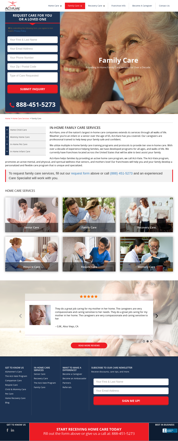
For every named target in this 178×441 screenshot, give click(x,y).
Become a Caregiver (72, 374)
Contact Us (164, 6)
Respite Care (11, 385)
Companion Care (13, 380)
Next (157, 316)
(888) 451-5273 (121, 173)
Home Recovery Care (15, 398)
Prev (21, 316)
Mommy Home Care (20, 137)
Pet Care (9, 394)
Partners (67, 383)
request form (80, 173)
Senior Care (39, 374)
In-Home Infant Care (20, 151)
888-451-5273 (33, 104)
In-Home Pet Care (18, 144)
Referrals (67, 387)
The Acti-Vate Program (16, 376)
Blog (7, 402)
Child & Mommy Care (15, 389)
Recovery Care (95, 6)
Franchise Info (118, 6)
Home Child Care (18, 130)
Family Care (73, 6)
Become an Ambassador (74, 378)
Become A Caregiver (142, 6)
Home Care (53, 6)
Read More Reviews (89, 345)
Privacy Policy (20, 31)
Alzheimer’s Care (13, 372)
